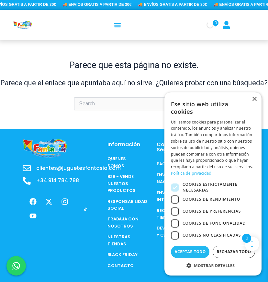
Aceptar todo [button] (190, 251)
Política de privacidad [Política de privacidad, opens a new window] (191, 173)
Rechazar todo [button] (234, 251)
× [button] (254, 99)
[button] (117, 24)
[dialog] (213, 184)
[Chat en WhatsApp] (16, 266)
